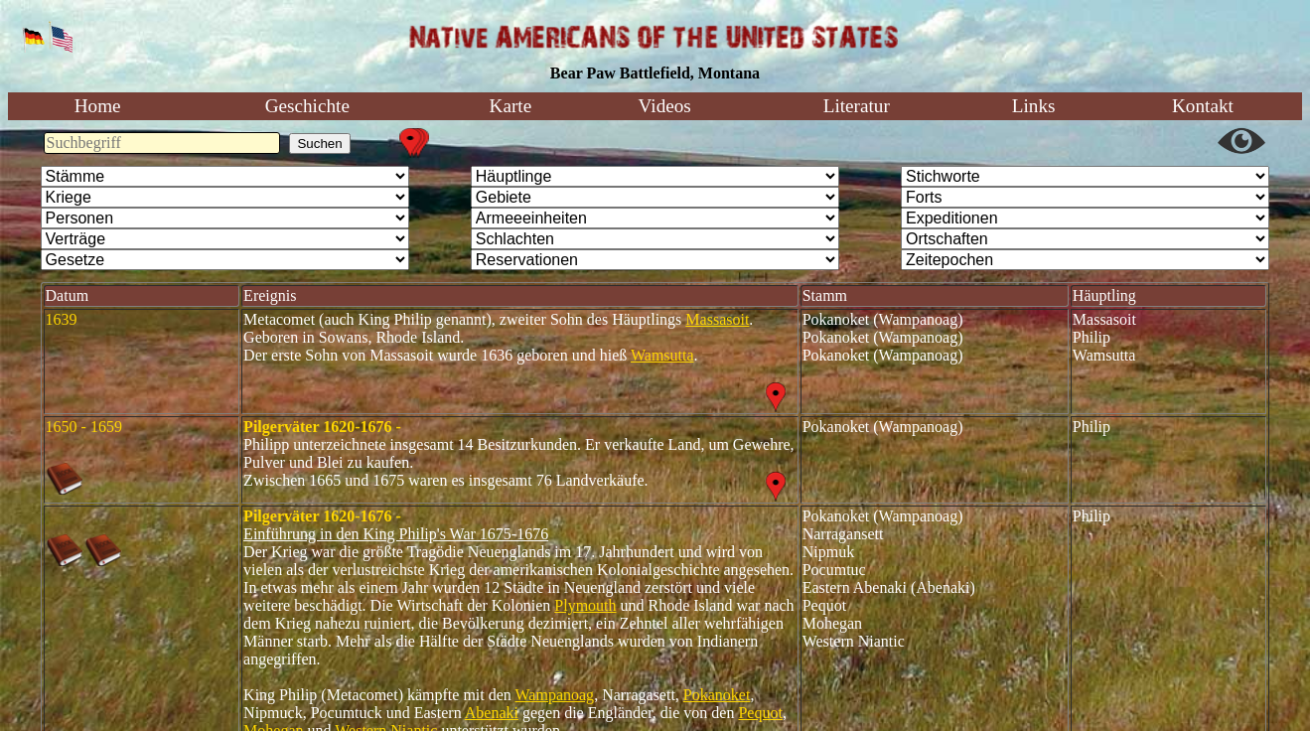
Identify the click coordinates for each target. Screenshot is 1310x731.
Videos (665, 105)
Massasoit (717, 319)
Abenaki (491, 712)
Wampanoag (555, 694)
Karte (511, 105)
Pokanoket (717, 694)
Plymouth (585, 605)
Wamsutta (662, 355)
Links (1034, 105)
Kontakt (1203, 105)
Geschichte (307, 105)
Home (97, 105)
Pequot (760, 712)
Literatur (856, 105)
